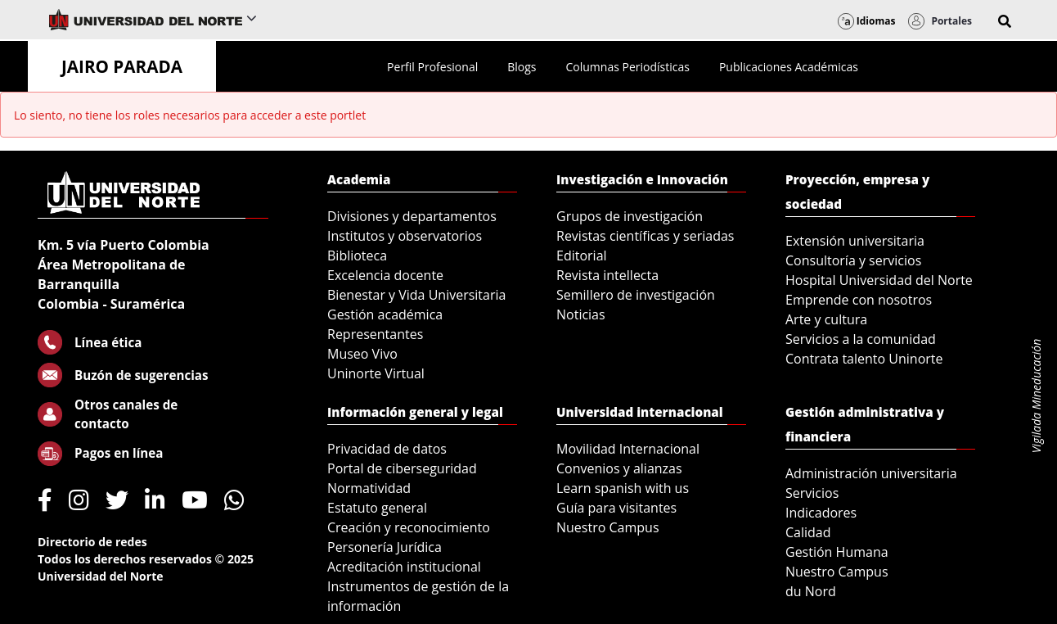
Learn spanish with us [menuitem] (622, 488)
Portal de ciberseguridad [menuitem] (402, 468)
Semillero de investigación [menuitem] (635, 295)
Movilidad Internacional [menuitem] (627, 449)
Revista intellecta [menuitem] (607, 275)
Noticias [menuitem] (580, 314)
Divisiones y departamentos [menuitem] (412, 216)
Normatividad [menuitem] (369, 488)
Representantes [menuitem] (375, 334)
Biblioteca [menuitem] (357, 255)
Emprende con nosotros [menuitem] (858, 300)
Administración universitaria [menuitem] (871, 473)
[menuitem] (432, 67)
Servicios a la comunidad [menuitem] (860, 339)
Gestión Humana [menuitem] (836, 552)
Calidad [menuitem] (808, 532)
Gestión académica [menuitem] (385, 314)
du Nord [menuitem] (810, 591)
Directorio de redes (92, 541)
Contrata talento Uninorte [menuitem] (864, 359)
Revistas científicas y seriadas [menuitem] (645, 236)
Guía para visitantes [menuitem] (616, 508)
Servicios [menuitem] (812, 493)
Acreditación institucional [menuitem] (404, 567)
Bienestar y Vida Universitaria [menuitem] (416, 295)
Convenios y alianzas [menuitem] (619, 468)
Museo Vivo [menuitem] (362, 354)
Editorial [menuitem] (581, 255)
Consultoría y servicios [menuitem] (853, 260)
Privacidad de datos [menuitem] (387, 449)
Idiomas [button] (867, 21)
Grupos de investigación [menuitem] (629, 216)
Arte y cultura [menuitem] (826, 319)
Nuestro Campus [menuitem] (607, 527)
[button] (1004, 21)
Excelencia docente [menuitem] (385, 275)
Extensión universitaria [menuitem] (854, 241)
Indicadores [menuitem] (821, 513)
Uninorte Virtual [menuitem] (376, 373)
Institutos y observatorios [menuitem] (404, 236)
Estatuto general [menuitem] (377, 508)
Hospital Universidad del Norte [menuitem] (879, 280)
